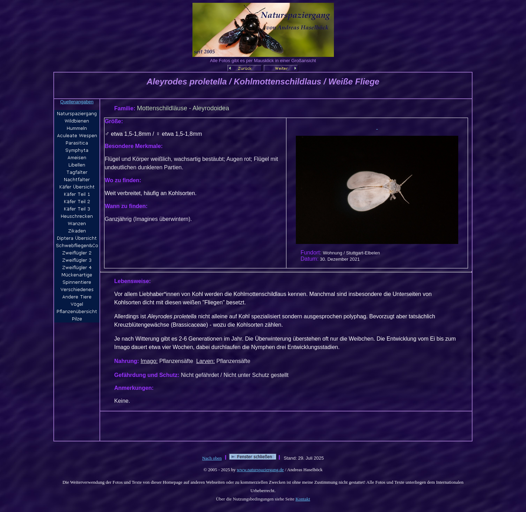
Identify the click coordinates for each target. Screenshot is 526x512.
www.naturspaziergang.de (260, 469)
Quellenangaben (76, 101)
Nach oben (212, 458)
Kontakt (302, 499)
